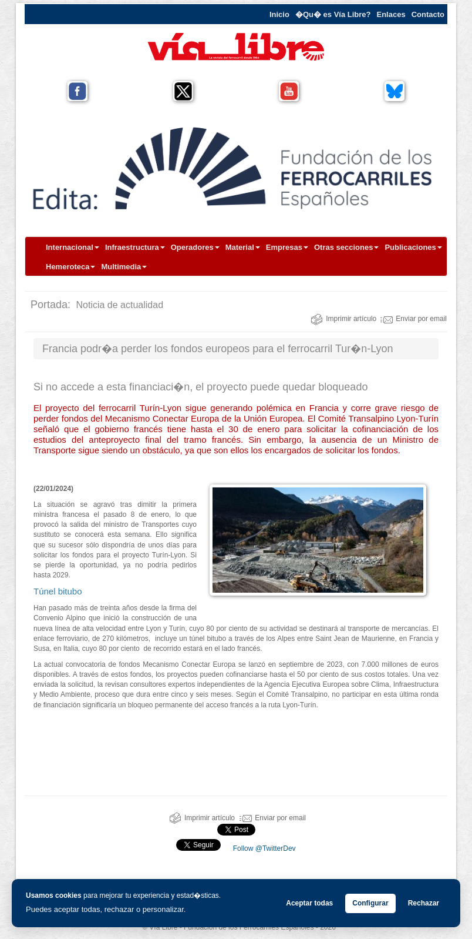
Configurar (370, 903)
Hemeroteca (70, 266)
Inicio (279, 14)
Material (242, 247)
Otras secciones (346, 247)
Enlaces (391, 14)
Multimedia (124, 266)
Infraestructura (135, 247)
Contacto (428, 14)
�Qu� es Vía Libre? (333, 14)
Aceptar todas (309, 903)
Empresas (287, 247)
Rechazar (423, 903)
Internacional (72, 247)
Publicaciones (413, 247)
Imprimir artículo (343, 319)
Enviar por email (413, 319)
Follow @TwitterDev (263, 848)
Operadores (195, 247)
